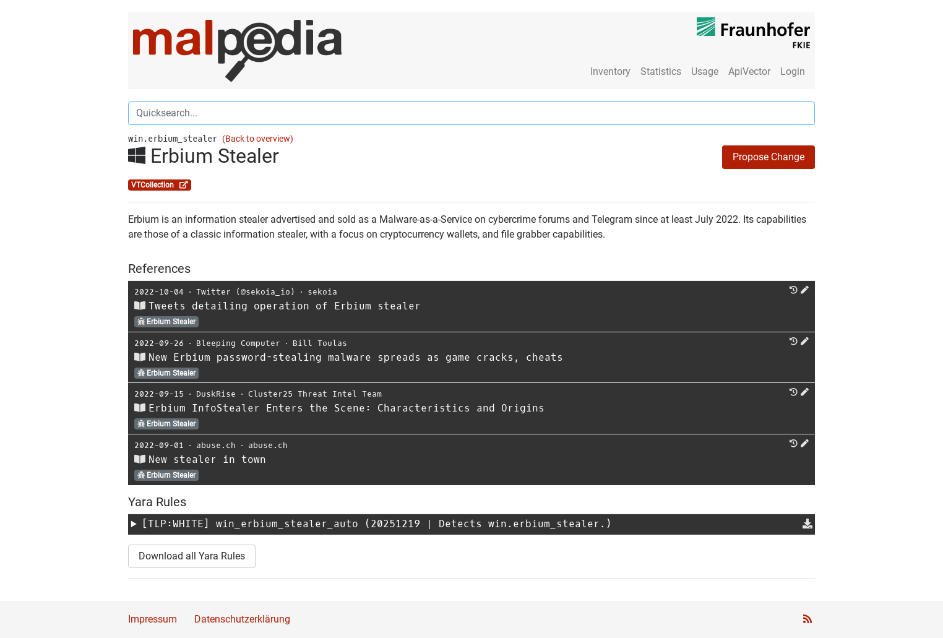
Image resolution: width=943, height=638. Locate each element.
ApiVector (749, 71)
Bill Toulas (320, 343)
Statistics (660, 71)
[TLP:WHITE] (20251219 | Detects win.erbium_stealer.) (377, 523)
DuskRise (216, 394)
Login (792, 71)
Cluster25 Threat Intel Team (315, 394)
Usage (704, 71)
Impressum (152, 619)
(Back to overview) (257, 139)
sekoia (322, 292)
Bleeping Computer (238, 343)
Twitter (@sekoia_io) (245, 292)
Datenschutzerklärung (242, 619)
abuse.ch (216, 445)
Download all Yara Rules (192, 556)
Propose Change (768, 157)
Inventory (610, 71)
